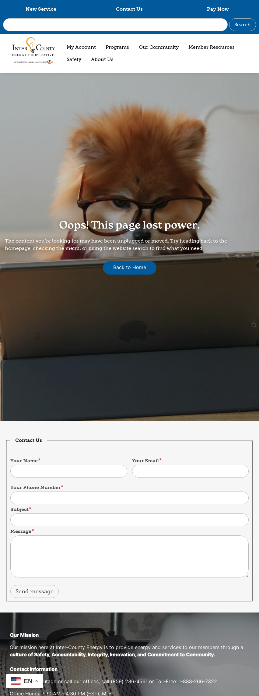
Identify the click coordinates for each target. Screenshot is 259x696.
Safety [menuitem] (74, 59)
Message (20, 531)
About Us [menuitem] (102, 59)
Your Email (145, 460)
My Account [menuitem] (81, 47)
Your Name (24, 460)
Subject (19, 509)
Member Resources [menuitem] (211, 47)
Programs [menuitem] (117, 47)
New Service (41, 9)
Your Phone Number (35, 487)
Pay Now (218, 9)
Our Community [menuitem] (159, 47)
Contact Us (129, 9)
